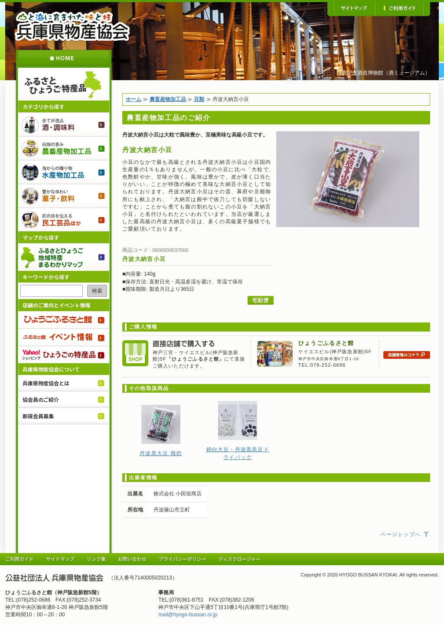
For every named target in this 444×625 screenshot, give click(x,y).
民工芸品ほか (63, 219)
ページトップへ (405, 534)
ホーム (63, 58)
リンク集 (96, 558)
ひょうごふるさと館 (63, 320)
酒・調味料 (63, 124)
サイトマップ (354, 8)
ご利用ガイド (399, 8)
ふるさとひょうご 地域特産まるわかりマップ (63, 257)
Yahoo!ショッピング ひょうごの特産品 (63, 354)
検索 (97, 291)
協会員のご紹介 (41, 399)
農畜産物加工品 (63, 148)
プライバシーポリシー (182, 558)
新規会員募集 (38, 416)
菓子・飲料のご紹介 (63, 196)
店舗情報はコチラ (406, 355)
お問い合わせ (132, 558)
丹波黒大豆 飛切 (161, 453)
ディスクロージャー (240, 558)
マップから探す (41, 237)
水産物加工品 (63, 172)
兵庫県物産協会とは (46, 383)
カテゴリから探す (43, 106)
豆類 (199, 99)
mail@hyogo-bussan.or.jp (187, 615)
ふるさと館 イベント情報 (63, 337)
